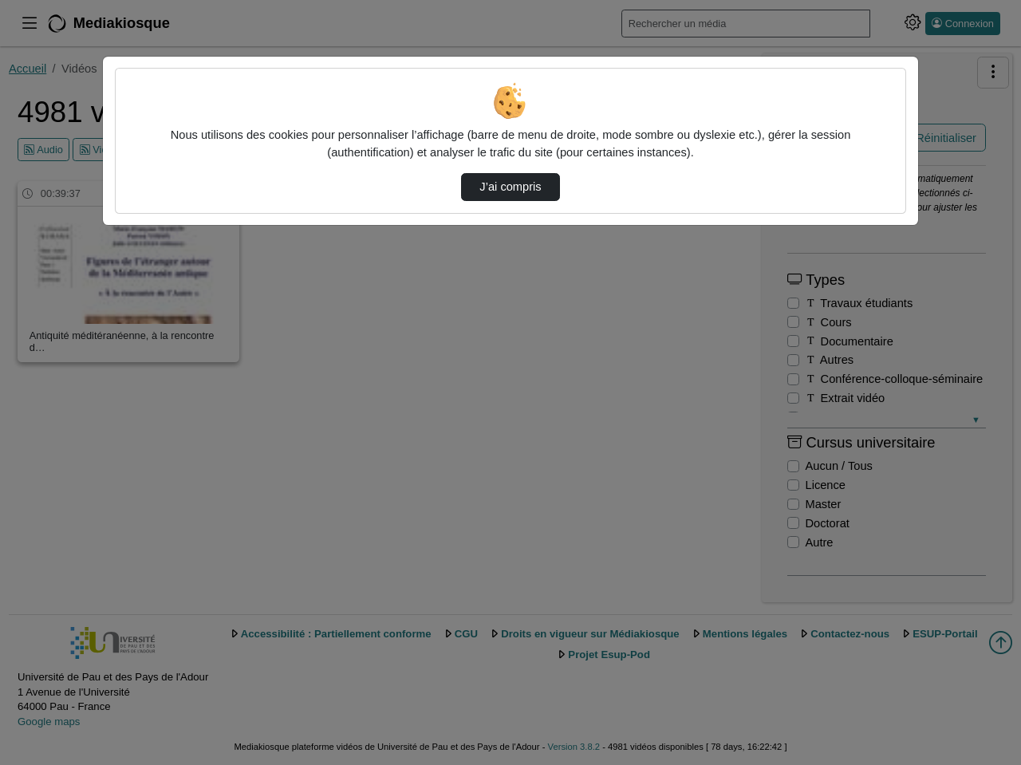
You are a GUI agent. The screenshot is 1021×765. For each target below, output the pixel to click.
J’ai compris (510, 186)
